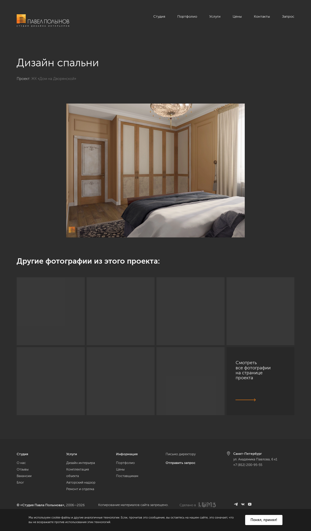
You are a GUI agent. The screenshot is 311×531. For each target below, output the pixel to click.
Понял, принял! (264, 520)
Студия (159, 16)
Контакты (262, 16)
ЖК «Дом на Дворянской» (53, 74)
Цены (237, 16)
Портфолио (187, 16)
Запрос (288, 16)
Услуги (215, 16)
